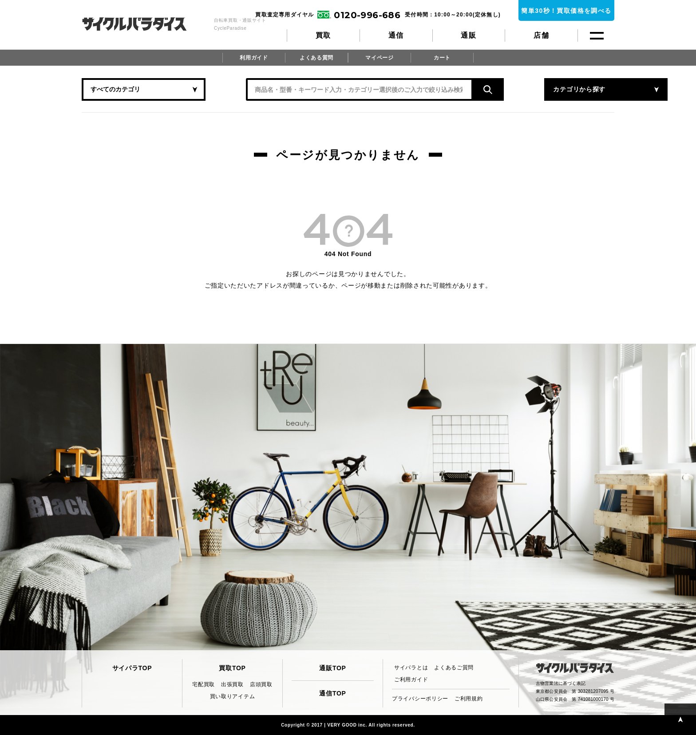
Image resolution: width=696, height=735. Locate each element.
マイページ (379, 58)
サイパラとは (411, 667)
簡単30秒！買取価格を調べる (566, 10)
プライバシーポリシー (420, 698)
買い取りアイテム (232, 696)
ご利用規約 (469, 698)
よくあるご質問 (454, 667)
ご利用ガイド (411, 679)
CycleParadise (144, 24)
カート (442, 58)
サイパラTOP (132, 668)
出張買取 (232, 684)
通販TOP (332, 668)
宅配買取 (203, 684)
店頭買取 (261, 684)
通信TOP (332, 693)
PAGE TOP (680, 719)
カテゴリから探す (525, 89)
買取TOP (232, 668)
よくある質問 (316, 58)
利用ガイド (254, 58)
